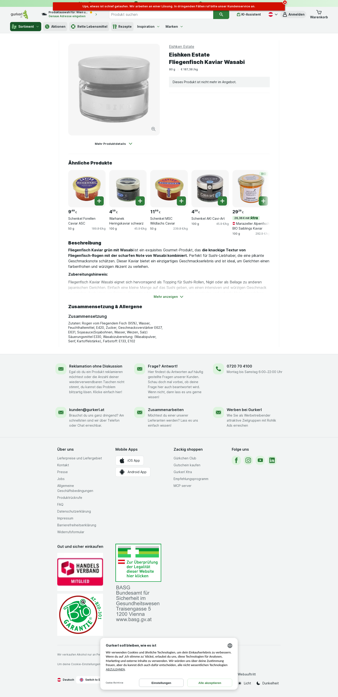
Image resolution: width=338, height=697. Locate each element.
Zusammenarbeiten (166, 409)
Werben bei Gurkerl (244, 409)
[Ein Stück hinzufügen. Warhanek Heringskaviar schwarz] (140, 201)
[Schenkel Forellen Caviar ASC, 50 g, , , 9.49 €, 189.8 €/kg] (87, 188)
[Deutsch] (272, 14)
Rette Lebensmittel (89, 26)
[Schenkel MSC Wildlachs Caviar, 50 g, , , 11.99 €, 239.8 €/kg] (169, 188)
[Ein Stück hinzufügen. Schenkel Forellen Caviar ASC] (99, 201)
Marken (174, 26)
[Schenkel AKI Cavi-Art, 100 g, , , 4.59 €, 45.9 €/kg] (210, 188)
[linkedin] (272, 460)
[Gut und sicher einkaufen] (80, 615)
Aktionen (55, 26)
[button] (293, 14)
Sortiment (25, 26)
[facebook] (236, 460)
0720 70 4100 (239, 366)
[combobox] (161, 14)
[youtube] (260, 460)
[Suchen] (221, 14)
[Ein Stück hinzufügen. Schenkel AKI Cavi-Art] (222, 201)
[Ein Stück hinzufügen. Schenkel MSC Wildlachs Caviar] (181, 201)
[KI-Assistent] (249, 14)
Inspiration (148, 26)
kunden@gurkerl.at (86, 409)
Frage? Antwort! (163, 366)
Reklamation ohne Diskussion (95, 366)
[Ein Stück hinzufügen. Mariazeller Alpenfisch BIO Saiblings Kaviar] (263, 201)
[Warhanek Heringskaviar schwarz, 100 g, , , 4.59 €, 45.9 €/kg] (128, 188)
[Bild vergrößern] (153, 129)
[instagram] (248, 460)
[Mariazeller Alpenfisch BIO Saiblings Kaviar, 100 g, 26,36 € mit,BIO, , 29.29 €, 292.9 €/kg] (251, 188)
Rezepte (122, 26)
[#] (138, 563)
